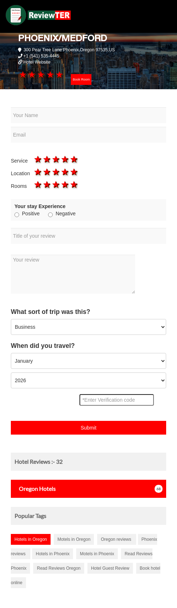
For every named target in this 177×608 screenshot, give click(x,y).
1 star (22, 74)
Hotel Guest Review (110, 568)
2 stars (31, 74)
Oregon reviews (116, 539)
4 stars (49, 74)
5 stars (58, 74)
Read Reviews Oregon (59, 568)
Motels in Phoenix (97, 553)
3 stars (40, 74)
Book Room (81, 79)
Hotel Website (36, 62)
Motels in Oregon (73, 539)
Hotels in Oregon (30, 539)
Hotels (35, 488)
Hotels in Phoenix (52, 553)
